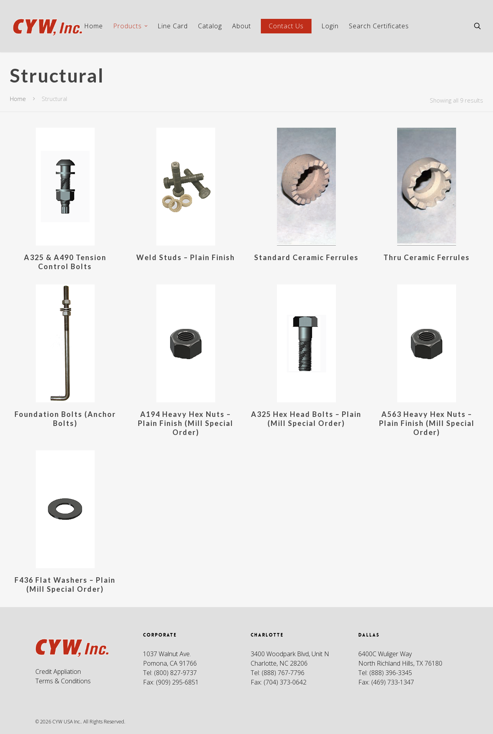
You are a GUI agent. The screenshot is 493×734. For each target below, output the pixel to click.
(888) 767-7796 (283, 672)
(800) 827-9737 (175, 672)
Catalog (210, 26)
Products (130, 26)
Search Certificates (379, 26)
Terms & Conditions (63, 681)
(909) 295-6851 (177, 682)
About (241, 26)
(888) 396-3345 (390, 672)
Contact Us (286, 26)
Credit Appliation (58, 671)
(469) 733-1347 (392, 682)
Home (93, 26)
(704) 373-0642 (285, 682)
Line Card (173, 26)
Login (330, 26)
